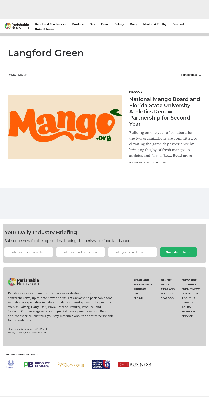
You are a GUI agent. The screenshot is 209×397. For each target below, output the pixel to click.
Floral (105, 24)
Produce (78, 24)
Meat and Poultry (155, 24)
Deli (92, 24)
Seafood (178, 24)
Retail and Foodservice (50, 24)
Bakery (119, 24)
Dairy (133, 24)
